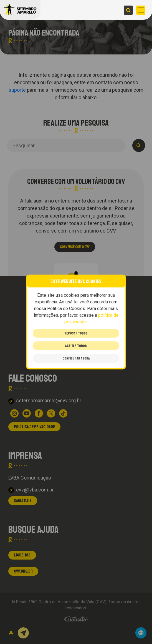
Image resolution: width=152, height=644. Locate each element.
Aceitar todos (76, 346)
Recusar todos (76, 333)
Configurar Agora (76, 358)
